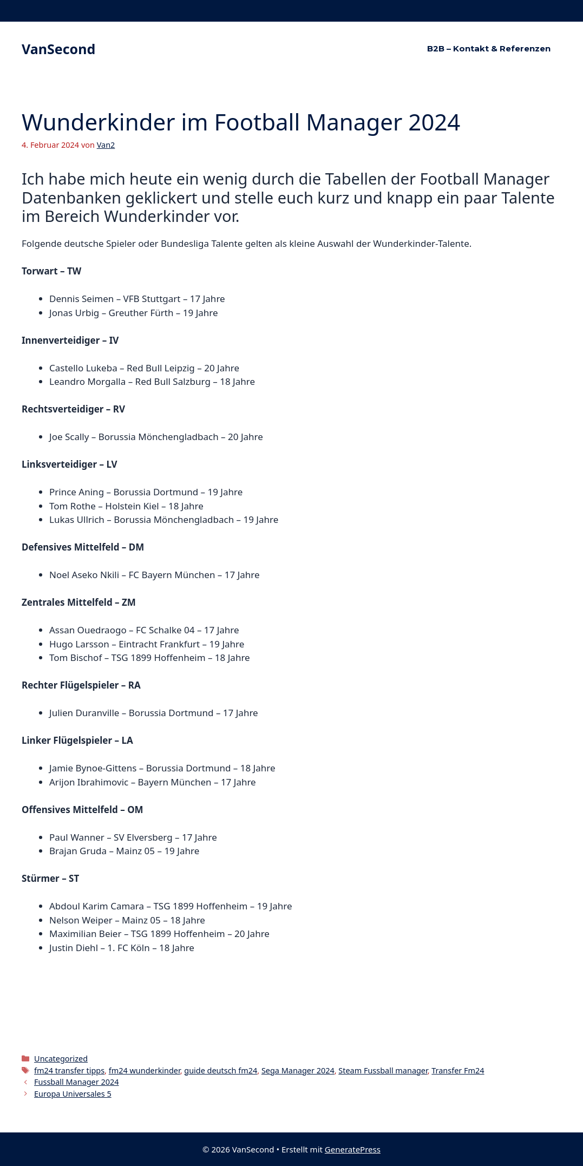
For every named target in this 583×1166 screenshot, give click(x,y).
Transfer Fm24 (457, 1070)
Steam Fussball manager (382, 1070)
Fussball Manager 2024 (76, 1082)
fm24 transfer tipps (69, 1070)
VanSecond (58, 49)
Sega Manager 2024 (298, 1070)
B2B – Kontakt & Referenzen (489, 48)
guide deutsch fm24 (220, 1070)
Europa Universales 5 (73, 1094)
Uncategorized (61, 1058)
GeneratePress (353, 1149)
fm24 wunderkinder (144, 1070)
